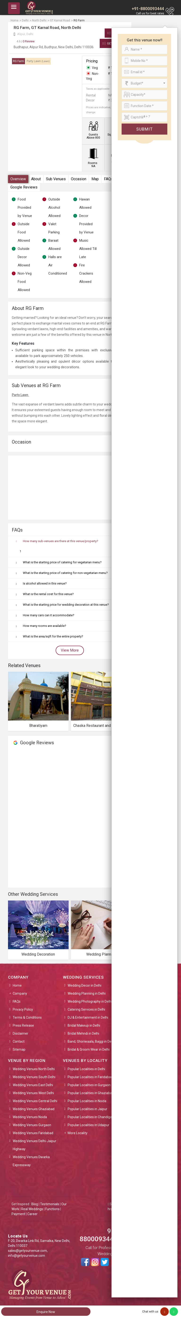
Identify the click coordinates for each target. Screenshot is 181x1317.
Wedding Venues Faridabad (33, 1133)
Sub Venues (56, 179)
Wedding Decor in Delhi (84, 985)
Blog (34, 1204)
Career (32, 1214)
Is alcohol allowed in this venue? (45, 583)
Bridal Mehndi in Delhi (83, 1033)
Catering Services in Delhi (86, 1009)
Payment (18, 1214)
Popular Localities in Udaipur (88, 1125)
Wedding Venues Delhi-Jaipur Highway (34, 1145)
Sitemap (19, 1049)
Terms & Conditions (27, 1017)
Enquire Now (46, 1312)
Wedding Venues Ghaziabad (33, 1109)
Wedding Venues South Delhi (34, 1077)
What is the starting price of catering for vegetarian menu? (62, 562)
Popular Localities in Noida (87, 1101)
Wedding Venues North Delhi (34, 1069)
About (36, 179)
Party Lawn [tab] (38, 61)
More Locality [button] (77, 1133)
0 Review (25, 41)
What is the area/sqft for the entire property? (53, 636)
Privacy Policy (23, 1009)
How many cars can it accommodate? (48, 615)
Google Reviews (23, 187)
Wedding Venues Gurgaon (32, 1125)
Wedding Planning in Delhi (87, 993)
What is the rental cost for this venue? (48, 594)
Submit (144, 129)
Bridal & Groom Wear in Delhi (89, 1049)
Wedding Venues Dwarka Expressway (31, 1161)
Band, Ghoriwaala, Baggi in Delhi (91, 1041)
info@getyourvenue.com (26, 1255)
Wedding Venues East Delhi (33, 1085)
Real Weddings (32, 1209)
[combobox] (144, 83)
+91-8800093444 (148, 8)
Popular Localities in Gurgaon (89, 1085)
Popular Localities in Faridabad (90, 1077)
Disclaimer (20, 1033)
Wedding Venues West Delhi (33, 1093)
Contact (19, 1041)
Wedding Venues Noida (30, 1117)
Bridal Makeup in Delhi (84, 1025)
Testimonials (49, 1204)
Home (17, 985)
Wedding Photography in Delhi (90, 1001)
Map (95, 179)
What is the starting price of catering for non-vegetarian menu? (65, 573)
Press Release (23, 1025)
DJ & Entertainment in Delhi (88, 1017)
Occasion (78, 179)
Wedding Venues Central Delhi (35, 1101)
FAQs (108, 179)
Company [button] (20, 993)
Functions (52, 1209)
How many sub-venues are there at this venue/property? (60, 541)
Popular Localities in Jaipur (87, 1109)
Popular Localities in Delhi (86, 1069)
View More (70, 650)
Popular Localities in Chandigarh (91, 1117)
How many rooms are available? (44, 626)
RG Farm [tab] (18, 61)
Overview (18, 179)
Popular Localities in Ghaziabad (91, 1093)
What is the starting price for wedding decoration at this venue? (66, 604)
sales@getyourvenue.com (27, 1251)
